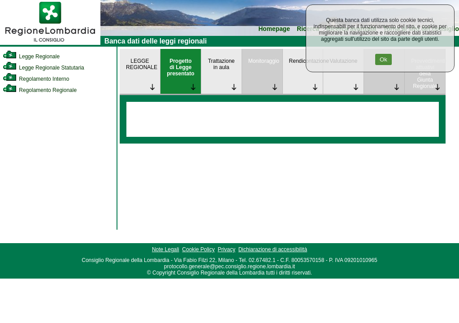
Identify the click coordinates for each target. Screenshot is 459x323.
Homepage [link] (274, 29)
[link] (50, 43)
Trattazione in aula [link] (221, 64)
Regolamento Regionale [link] (40, 90)
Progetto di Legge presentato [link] (180, 67)
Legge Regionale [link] (31, 56)
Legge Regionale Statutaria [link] (43, 68)
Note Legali (165, 249)
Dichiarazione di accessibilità (272, 249)
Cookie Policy (198, 249)
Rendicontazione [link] (306, 61)
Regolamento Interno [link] (36, 79)
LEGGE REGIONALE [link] (141, 64)
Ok (383, 59)
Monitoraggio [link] (263, 61)
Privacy (226, 249)
